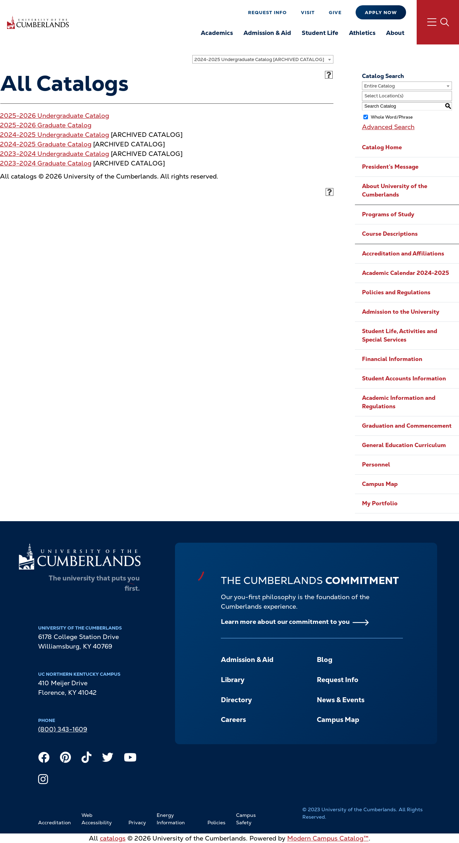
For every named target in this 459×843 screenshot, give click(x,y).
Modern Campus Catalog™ (328, 838)
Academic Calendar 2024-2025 (405, 273)
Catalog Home (382, 147)
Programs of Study (388, 214)
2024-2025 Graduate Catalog (45, 144)
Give (335, 12)
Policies (216, 822)
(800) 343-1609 (62, 729)
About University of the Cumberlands (394, 190)
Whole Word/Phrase (392, 117)
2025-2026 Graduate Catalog (45, 125)
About (395, 33)
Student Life (320, 33)
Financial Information (392, 359)
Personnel (376, 464)
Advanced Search (388, 127)
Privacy (137, 822)
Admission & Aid (267, 33)
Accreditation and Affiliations (403, 253)
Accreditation (54, 822)
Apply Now (381, 13)
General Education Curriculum (404, 445)
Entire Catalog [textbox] (379, 86)
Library (232, 679)
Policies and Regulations (396, 292)
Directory (236, 700)
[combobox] (262, 59)
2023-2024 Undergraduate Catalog (54, 154)
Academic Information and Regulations (398, 402)
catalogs (113, 838)
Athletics (362, 33)
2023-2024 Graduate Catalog (45, 163)
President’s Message (390, 166)
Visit (308, 12)
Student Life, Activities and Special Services (399, 335)
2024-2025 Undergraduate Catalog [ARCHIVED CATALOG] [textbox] (259, 59)
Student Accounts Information (404, 378)
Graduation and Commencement (407, 425)
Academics (217, 33)
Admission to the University (400, 311)
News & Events (340, 700)
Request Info (267, 12)
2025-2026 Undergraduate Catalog (54, 116)
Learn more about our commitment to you (285, 622)
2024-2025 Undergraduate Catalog (54, 135)
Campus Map (380, 484)
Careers (233, 719)
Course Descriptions (390, 233)
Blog (324, 659)
